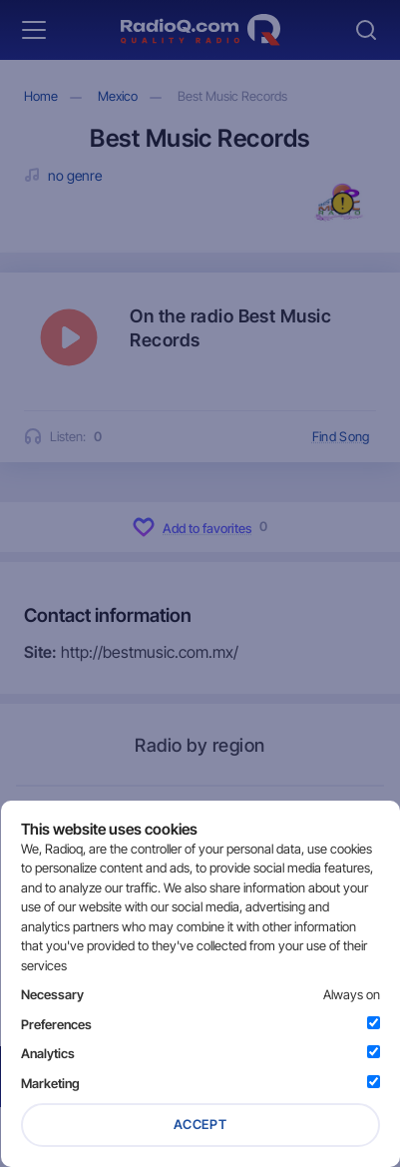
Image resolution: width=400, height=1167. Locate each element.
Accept (200, 1124)
